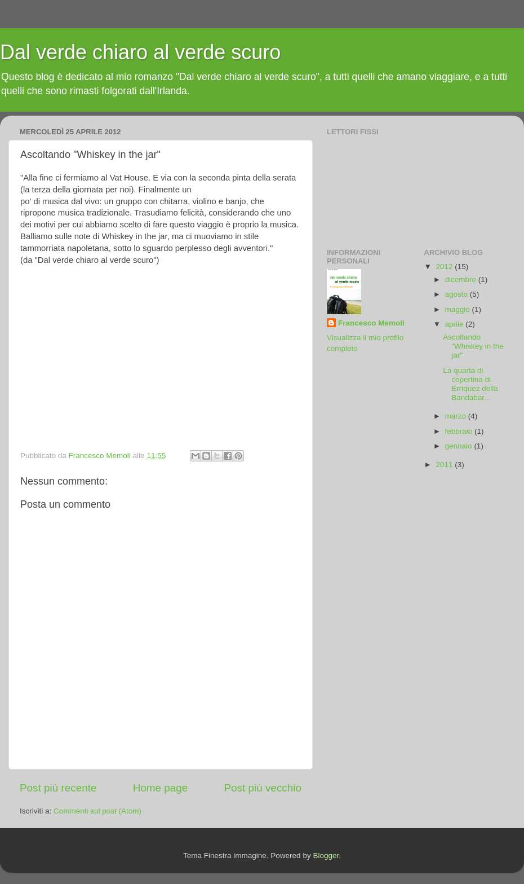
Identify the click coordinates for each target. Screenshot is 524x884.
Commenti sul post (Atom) (97, 811)
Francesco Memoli (371, 323)
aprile (455, 324)
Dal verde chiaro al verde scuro (140, 52)
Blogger (326, 855)
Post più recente (58, 788)
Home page (160, 788)
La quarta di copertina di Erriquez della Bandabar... (470, 384)
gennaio (459, 446)
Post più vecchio (262, 788)
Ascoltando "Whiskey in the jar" (473, 346)
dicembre (461, 279)
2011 (445, 464)
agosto (457, 294)
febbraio (460, 431)
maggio (458, 309)
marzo (456, 416)
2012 (445, 266)
